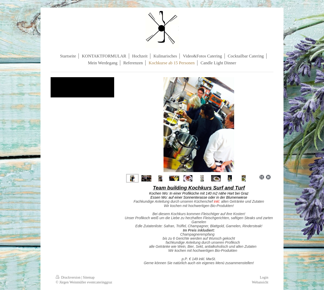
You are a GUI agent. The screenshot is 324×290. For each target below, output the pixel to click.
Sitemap (89, 277)
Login (264, 277)
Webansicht (260, 282)
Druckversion (68, 277)
